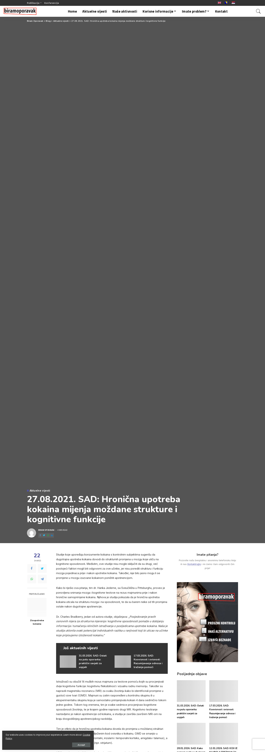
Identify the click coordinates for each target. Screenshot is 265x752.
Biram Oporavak (46, 530)
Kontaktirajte (194, 564)
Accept (44, 744)
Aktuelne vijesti (40, 490)
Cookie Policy (45, 738)
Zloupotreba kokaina (37, 622)
